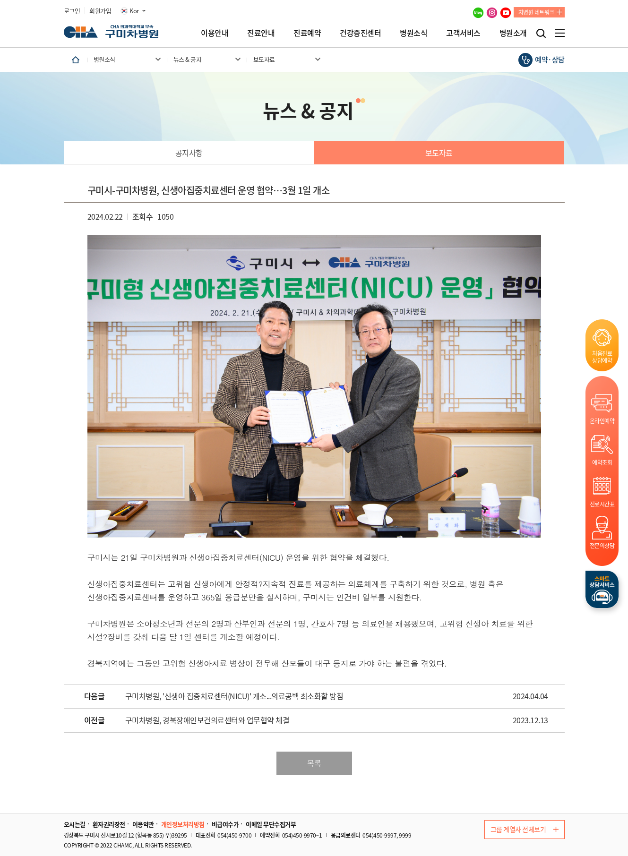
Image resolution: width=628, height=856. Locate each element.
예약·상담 (550, 59)
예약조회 (602, 462)
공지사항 (189, 152)
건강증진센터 (360, 32)
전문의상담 (602, 545)
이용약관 (143, 824)
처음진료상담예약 (602, 356)
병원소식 (413, 32)
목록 (314, 763)
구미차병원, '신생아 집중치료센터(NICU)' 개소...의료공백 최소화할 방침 (234, 696)
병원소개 (513, 32)
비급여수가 (225, 824)
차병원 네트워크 (536, 12)
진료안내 (261, 32)
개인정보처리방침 (183, 824)
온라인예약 (602, 421)
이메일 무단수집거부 (271, 824)
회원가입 (100, 11)
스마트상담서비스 (602, 589)
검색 (541, 33)
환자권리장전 (109, 824)
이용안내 (214, 32)
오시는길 (75, 824)
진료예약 (307, 32)
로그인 (72, 11)
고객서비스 (463, 32)
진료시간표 (602, 504)
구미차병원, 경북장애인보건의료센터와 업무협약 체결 (207, 720)
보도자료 (439, 152)
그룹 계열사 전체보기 (524, 829)
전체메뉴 (560, 33)
